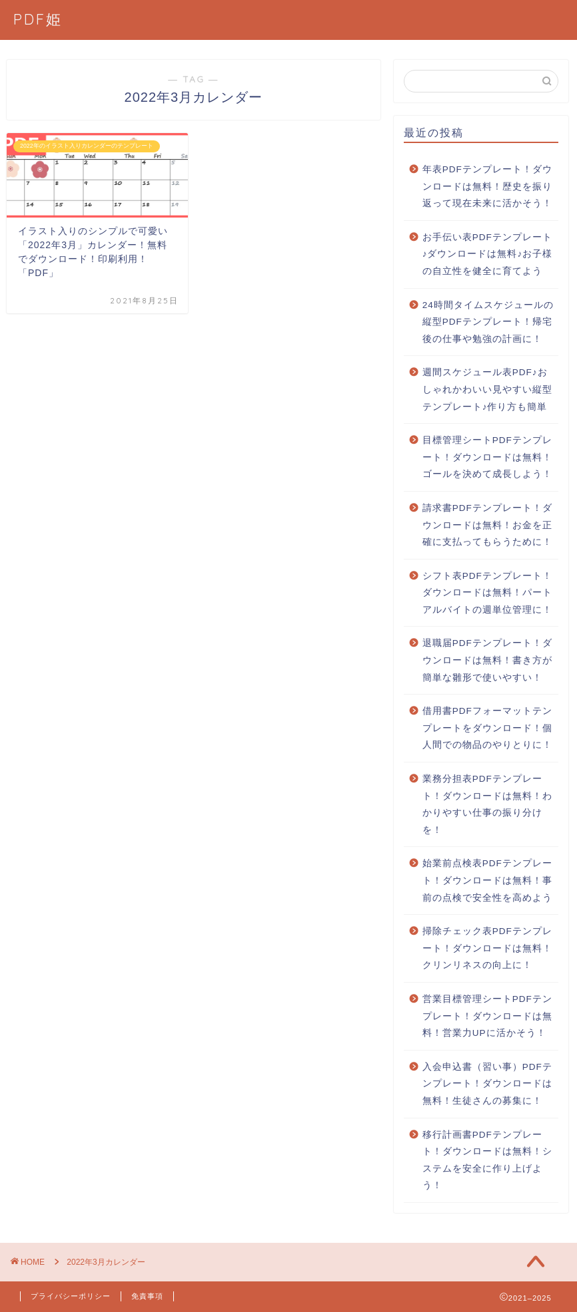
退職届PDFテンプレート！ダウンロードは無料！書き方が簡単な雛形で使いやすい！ (487, 660)
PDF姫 (38, 19)
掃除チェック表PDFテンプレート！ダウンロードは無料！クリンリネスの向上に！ (487, 948)
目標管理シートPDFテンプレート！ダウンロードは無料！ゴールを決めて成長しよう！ (487, 457)
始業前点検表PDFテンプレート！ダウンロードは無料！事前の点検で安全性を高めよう (487, 880)
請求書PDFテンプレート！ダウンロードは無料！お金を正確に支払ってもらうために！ (487, 525)
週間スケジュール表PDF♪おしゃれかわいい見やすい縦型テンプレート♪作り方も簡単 (487, 389)
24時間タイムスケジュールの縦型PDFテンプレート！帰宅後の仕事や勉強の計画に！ (488, 322)
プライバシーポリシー (71, 1296)
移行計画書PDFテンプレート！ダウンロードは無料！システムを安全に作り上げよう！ (487, 1160)
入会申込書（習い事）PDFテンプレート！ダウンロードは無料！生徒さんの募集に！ (487, 1084)
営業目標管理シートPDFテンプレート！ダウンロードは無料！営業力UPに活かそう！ (487, 1016)
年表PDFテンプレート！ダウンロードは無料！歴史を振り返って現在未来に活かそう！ (487, 186)
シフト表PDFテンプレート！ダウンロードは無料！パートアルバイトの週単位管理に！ (487, 593)
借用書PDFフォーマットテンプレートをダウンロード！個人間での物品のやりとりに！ (487, 728)
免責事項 (147, 1296)
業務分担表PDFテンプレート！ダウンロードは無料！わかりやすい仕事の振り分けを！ (487, 804)
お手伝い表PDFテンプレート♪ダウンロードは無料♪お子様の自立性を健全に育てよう (487, 254)
